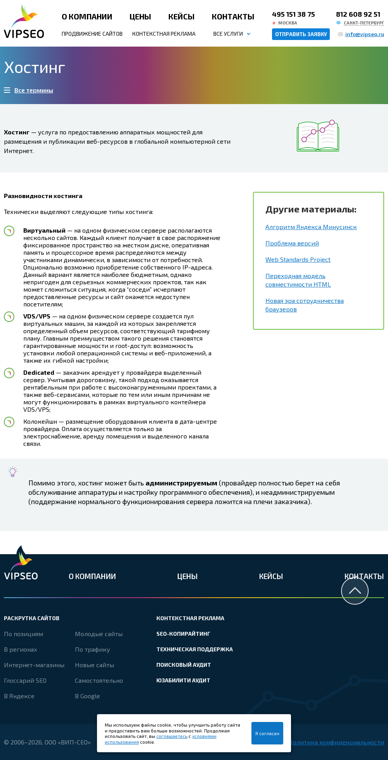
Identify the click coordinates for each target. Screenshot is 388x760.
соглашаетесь (171, 736)
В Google (87, 695)
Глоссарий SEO (25, 680)
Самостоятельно (99, 680)
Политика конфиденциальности (336, 742)
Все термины (33, 90)
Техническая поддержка (194, 649)
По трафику (92, 649)
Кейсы (181, 16)
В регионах (20, 649)
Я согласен (267, 733)
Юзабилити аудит (183, 680)
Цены (140, 16)
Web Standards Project (298, 259)
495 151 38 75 (293, 14)
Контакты (233, 16)
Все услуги (228, 33)
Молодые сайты (99, 633)
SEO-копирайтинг (183, 633)
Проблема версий (292, 243)
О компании (87, 16)
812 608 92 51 (358, 14)
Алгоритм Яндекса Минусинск (311, 226)
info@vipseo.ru (364, 34)
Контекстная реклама (164, 33)
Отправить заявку (301, 34)
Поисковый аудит (183, 664)
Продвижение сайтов (92, 33)
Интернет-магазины (34, 664)
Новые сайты (94, 664)
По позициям (23, 633)
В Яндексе (19, 695)
